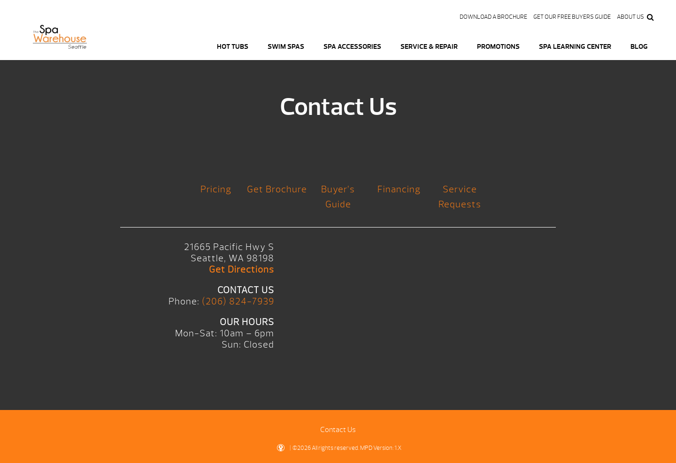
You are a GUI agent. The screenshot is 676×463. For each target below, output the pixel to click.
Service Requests (459, 196)
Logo (60, 42)
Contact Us (338, 429)
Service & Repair (429, 46)
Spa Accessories (352, 46)
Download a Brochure (493, 17)
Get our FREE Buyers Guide (572, 17)
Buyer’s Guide (338, 196)
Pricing (215, 189)
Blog (639, 46)
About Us (630, 17)
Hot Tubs (232, 46)
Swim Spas (286, 46)
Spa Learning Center (575, 46)
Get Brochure (277, 189)
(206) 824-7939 (238, 301)
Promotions (498, 46)
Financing (399, 189)
